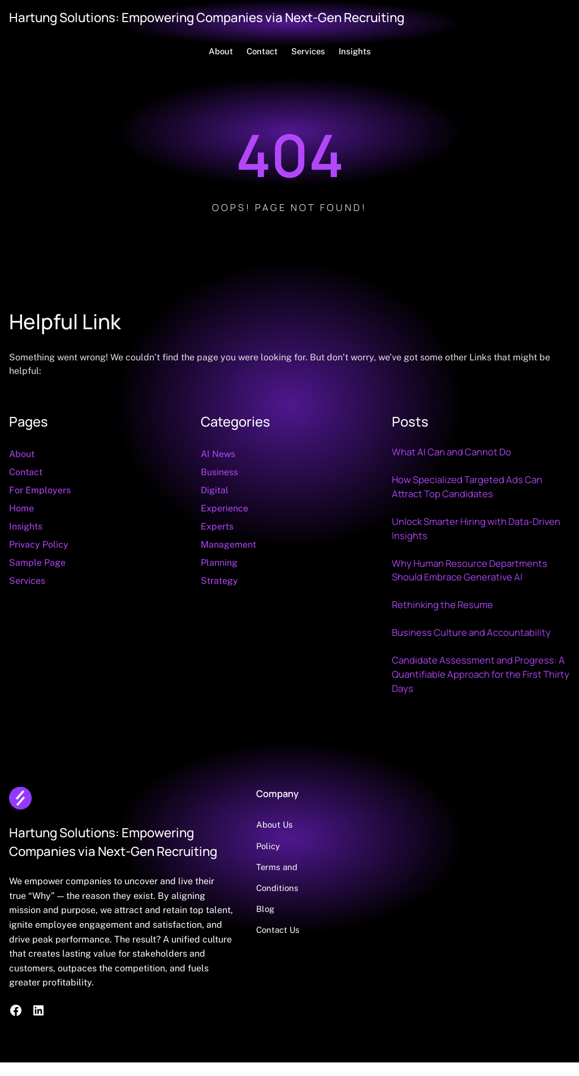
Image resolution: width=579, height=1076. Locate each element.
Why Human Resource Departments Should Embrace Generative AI (469, 570)
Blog (265, 909)
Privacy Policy (38, 544)
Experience (224, 508)
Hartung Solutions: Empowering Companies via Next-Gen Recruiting (206, 17)
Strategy (219, 580)
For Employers (40, 490)
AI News (218, 454)
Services (27, 580)
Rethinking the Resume (442, 604)
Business (219, 472)
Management (228, 544)
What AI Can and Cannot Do (451, 451)
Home (21, 508)
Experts (217, 526)
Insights (25, 526)
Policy (268, 846)
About (21, 454)
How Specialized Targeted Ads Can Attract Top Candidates (467, 486)
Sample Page (37, 562)
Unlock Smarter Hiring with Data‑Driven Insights (476, 528)
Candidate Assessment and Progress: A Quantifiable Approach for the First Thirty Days (480, 674)
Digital (214, 490)
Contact (25, 472)
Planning (219, 562)
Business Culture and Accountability (471, 632)
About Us (274, 824)
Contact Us (278, 930)
